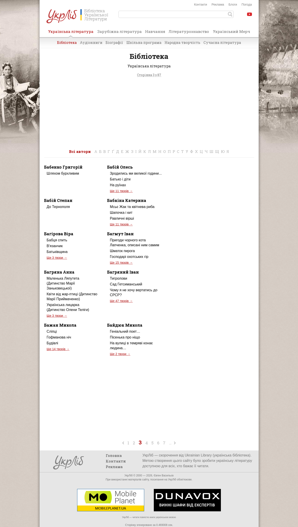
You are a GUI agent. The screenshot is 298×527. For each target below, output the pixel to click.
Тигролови (118, 278)
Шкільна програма (143, 42)
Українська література (70, 33)
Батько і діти (120, 179)
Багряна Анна (59, 272)
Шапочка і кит (121, 212)
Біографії (114, 42)
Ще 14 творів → (58, 349)
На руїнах (118, 185)
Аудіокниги (91, 42)
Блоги (232, 4)
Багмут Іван (120, 233)
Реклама (217, 4)
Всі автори (80, 151)
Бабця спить (57, 240)
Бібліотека (67, 42)
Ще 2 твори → (120, 354)
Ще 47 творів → (121, 301)
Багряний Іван (123, 272)
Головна (114, 455)
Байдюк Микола (124, 325)
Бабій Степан (58, 200)
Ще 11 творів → (121, 191)
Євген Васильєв (163, 475)
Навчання (155, 31)
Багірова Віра (58, 233)
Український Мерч (231, 31)
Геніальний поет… (125, 331)
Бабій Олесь (120, 167)
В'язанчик (55, 246)
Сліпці (52, 331)
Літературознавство (189, 31)
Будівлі (52, 343)
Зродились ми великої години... (136, 173)
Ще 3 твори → (57, 257)
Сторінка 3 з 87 (149, 75)
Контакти (200, 4)
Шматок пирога (122, 251)
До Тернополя (58, 207)
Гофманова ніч (59, 337)
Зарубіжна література (119, 31)
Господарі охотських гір (129, 257)
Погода (246, 4)
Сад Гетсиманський (126, 284)
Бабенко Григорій (63, 167)
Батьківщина (57, 252)
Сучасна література (222, 42)
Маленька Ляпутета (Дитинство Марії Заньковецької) (63, 283)
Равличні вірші (122, 218)
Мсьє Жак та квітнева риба (132, 207)
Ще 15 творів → (121, 262)
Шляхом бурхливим (63, 173)
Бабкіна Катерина (126, 200)
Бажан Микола (60, 325)
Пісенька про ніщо (125, 337)
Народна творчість (182, 42)
